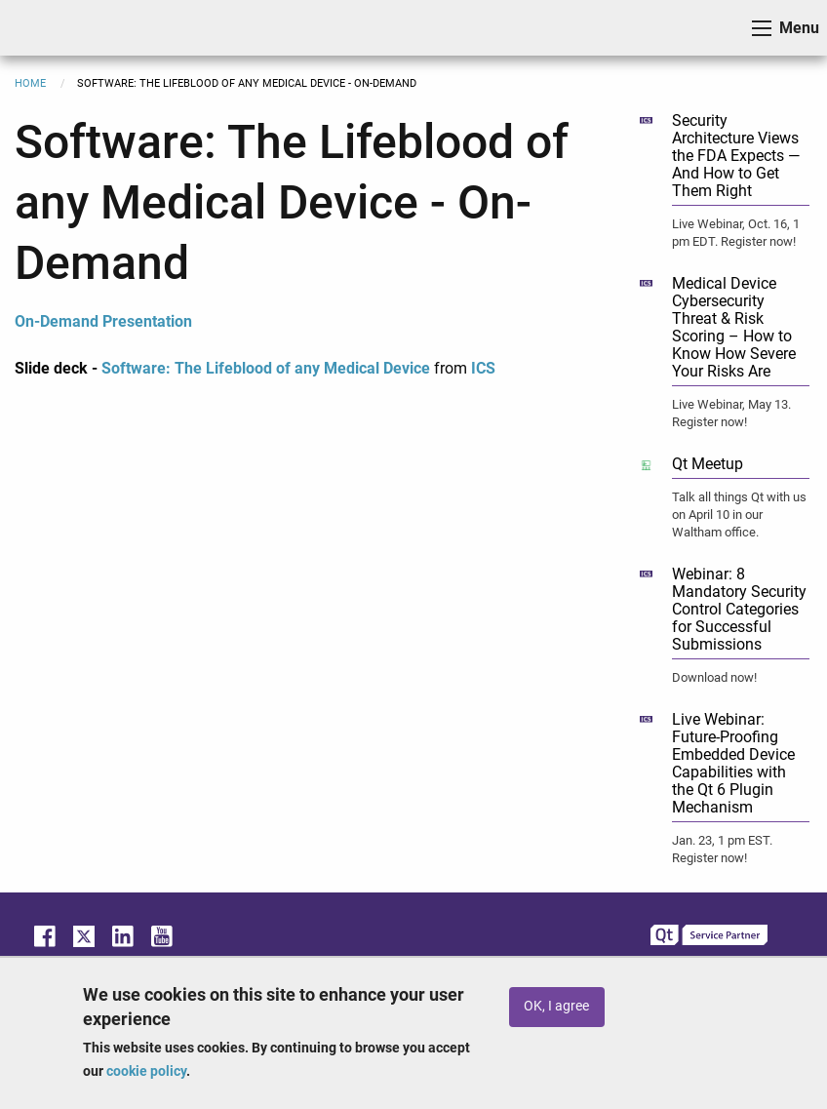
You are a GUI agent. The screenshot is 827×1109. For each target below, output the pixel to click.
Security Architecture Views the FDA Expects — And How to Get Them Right (736, 155)
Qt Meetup (707, 464)
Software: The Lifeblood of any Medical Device (265, 368)
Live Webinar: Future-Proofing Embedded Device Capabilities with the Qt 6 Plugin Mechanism (733, 763)
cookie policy (146, 1071)
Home (30, 83)
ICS (45, 28)
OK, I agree (556, 1006)
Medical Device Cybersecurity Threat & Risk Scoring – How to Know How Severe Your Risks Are (734, 327)
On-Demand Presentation (103, 321)
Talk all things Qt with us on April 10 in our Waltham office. (739, 514)
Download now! (714, 677)
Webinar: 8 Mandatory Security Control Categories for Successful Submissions (739, 609)
